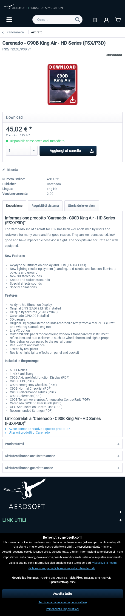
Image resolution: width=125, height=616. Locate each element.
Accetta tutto (62, 594)
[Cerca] (77, 19)
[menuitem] (8, 19)
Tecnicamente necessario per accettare (63, 602)
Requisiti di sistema (45, 205)
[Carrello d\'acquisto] (117, 19)
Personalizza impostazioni (62, 609)
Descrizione (14, 205)
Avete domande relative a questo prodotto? (37, 429)
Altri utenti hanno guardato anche (29, 468)
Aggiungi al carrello (72, 150)
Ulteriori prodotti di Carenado (27, 432)
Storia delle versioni (81, 205)
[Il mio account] (106, 19)
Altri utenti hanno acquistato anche (30, 456)
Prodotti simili (14, 444)
